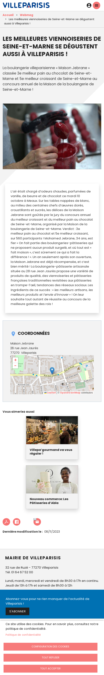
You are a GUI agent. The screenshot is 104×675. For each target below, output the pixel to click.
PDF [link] (6, 522)
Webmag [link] (26, 15)
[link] (26, 6)
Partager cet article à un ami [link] (34, 519)
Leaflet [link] (50, 392)
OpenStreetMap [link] (70, 392)
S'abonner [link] (17, 611)
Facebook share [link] (16, 522)
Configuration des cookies (50, 646)
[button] (52, 371)
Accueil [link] (8, 15)
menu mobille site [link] (96, 5)
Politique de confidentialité (23, 635)
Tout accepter (50, 668)
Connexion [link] (89, 5)
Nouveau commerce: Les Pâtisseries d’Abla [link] (49, 501)
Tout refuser (50, 657)
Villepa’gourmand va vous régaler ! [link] (51, 452)
